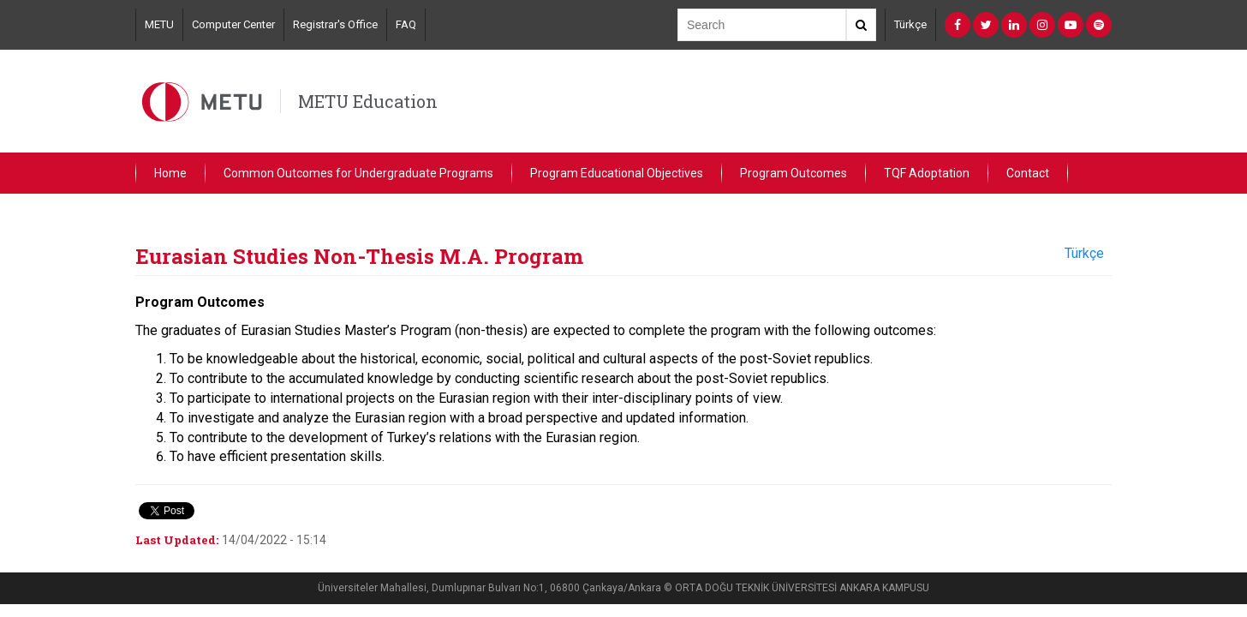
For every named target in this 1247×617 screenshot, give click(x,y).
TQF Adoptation (927, 173)
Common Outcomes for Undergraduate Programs (358, 173)
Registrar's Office (335, 24)
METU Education (368, 101)
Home (170, 173)
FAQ (406, 24)
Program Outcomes (793, 173)
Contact (1027, 173)
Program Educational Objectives (616, 173)
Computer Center (233, 24)
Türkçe (910, 24)
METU (159, 24)
